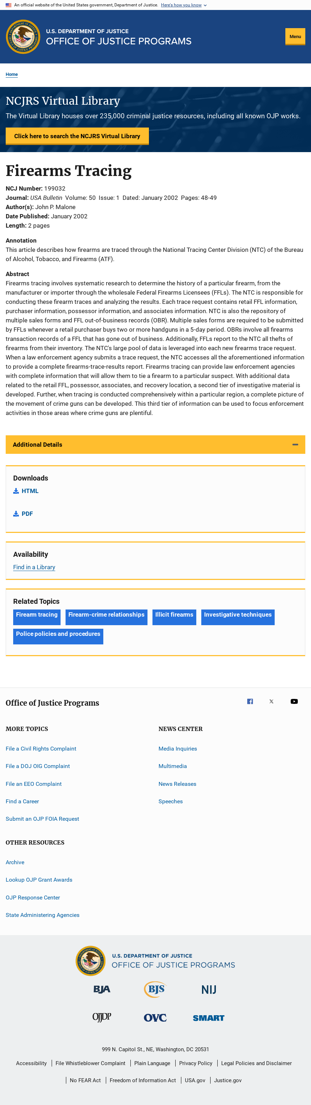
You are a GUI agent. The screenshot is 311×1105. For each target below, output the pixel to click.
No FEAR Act (85, 1080)
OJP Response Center (33, 897)
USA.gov (195, 1080)
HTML (30, 490)
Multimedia (173, 766)
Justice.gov (228, 1080)
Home (12, 74)
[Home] (118, 37)
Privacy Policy (195, 1063)
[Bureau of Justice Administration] (102, 995)
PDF (27, 513)
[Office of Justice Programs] (23, 36)
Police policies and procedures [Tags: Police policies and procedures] (58, 633)
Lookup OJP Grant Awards (39, 879)
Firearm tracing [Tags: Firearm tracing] (37, 614)
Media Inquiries (178, 748)
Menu (295, 36)
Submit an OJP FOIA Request (42, 818)
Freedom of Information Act (143, 1080)
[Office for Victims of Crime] (155, 1023)
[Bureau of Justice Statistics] (155, 999)
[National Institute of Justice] (209, 995)
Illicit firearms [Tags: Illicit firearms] (174, 614)
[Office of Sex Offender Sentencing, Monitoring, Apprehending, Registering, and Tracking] (208, 1022)
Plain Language (152, 1063)
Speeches (171, 801)
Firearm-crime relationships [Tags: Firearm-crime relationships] (106, 614)
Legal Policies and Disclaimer (256, 1063)
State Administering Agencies (42, 915)
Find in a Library (34, 567)
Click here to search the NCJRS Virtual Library (77, 136)
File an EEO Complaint (34, 783)
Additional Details (37, 444)
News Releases (177, 783)
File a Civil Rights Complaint (41, 748)
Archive (15, 862)
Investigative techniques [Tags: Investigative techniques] (238, 614)
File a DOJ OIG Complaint (38, 766)
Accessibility (31, 1063)
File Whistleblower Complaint (90, 1063)
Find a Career (22, 801)
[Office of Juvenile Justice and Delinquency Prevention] (102, 1024)
